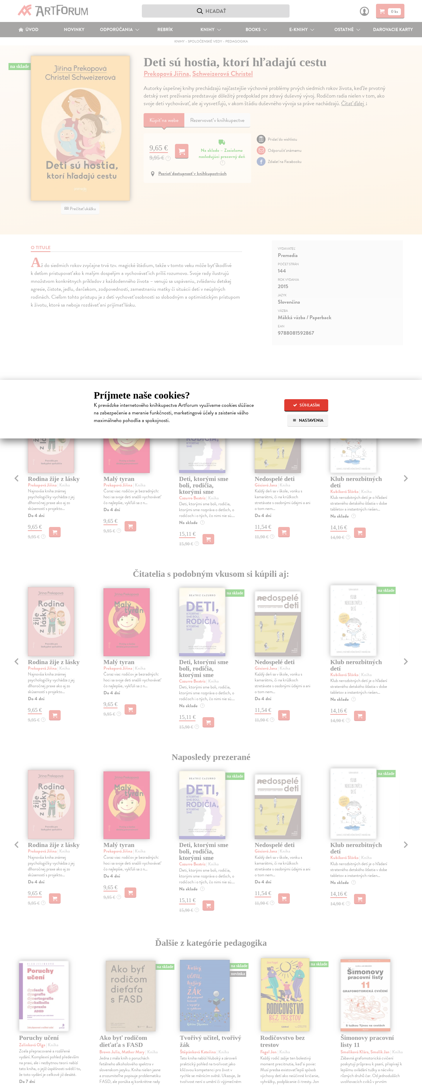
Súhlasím (306, 405)
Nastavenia (307, 420)
